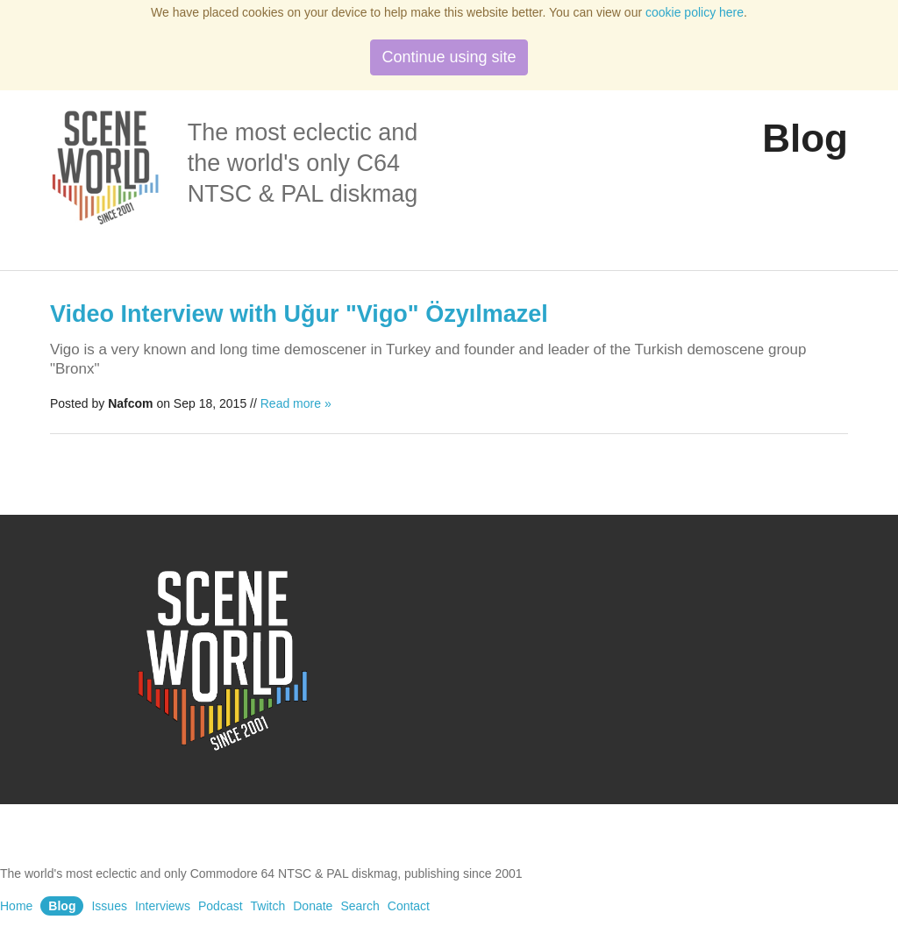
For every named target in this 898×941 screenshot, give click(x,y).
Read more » (295, 403)
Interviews (162, 906)
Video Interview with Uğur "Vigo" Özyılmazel (299, 314)
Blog (61, 906)
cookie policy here (694, 12)
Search (359, 906)
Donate (312, 906)
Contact (409, 906)
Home (16, 906)
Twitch (268, 906)
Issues (108, 906)
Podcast (220, 906)
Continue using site (448, 57)
